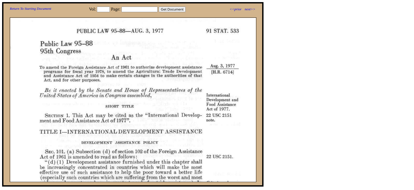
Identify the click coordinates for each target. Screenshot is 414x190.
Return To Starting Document (30, 9)
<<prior (235, 9)
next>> (250, 9)
